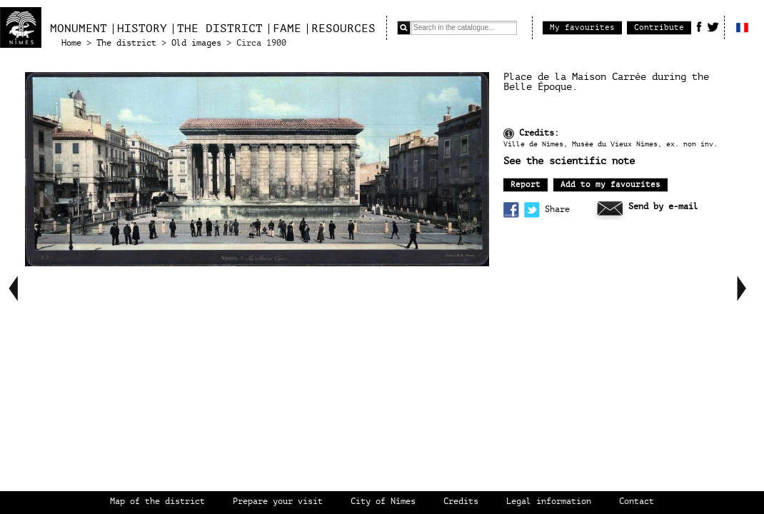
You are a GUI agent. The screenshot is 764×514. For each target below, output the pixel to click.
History (142, 29)
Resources (343, 29)
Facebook (699, 26)
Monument (78, 29)
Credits (460, 501)
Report (526, 184)
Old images (196, 43)
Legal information (548, 501)
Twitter (713, 26)
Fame (287, 29)
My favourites (582, 27)
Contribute (659, 27)
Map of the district (157, 501)
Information (508, 133)
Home (71, 43)
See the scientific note (569, 161)
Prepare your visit (278, 501)
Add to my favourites (610, 184)
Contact (636, 501)
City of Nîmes (383, 501)
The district (220, 29)
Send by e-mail (663, 206)
